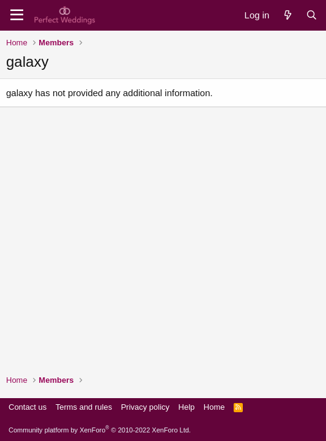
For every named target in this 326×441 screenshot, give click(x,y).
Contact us (27, 407)
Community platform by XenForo (100, 430)
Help (187, 407)
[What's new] (287, 15)
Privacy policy (145, 407)
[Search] (312, 15)
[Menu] (16, 15)
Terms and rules (84, 407)
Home (214, 407)
